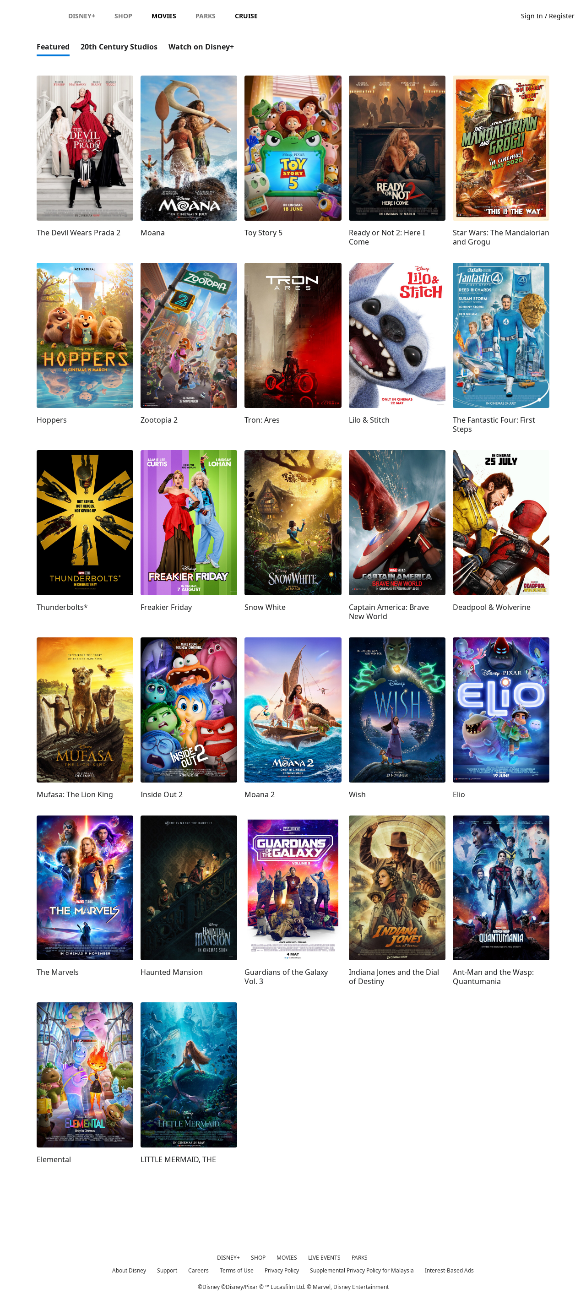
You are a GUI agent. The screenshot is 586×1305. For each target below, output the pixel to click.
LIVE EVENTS (324, 1258)
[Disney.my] (32, 15)
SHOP (258, 1258)
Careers (198, 1270)
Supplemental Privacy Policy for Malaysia (362, 1270)
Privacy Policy (282, 1270)
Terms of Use (237, 1270)
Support (167, 1270)
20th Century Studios (119, 47)
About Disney (129, 1270)
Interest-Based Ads (449, 1270)
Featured (53, 47)
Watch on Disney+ (201, 47)
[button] (552, 15)
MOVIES (287, 1258)
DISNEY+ (228, 1258)
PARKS (360, 1258)
